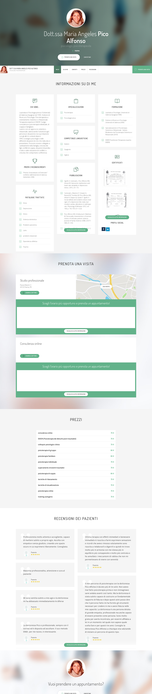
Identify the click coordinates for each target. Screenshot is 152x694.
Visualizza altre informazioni (117, 217)
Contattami (87, 57)
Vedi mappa (106, 286)
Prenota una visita (142, 69)
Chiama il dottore (30, 293)
